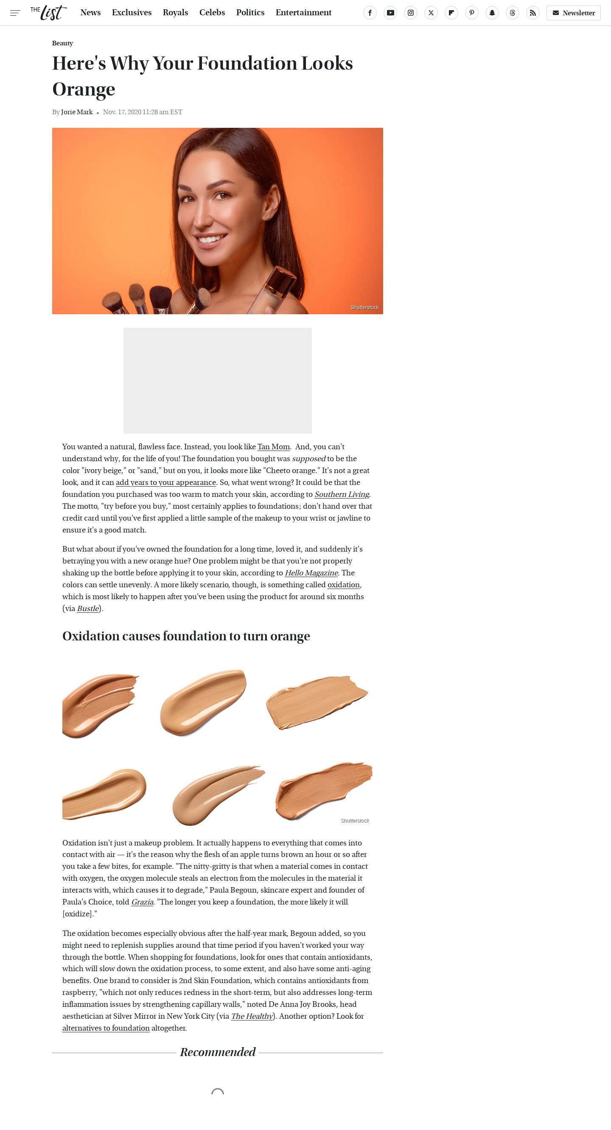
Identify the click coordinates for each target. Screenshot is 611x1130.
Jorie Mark (76, 112)
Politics (250, 13)
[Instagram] (411, 13)
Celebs (212, 13)
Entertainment (304, 13)
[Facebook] (370, 13)
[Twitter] (431, 13)
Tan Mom (274, 446)
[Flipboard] (451, 13)
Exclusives (132, 13)
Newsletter (573, 13)
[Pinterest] (472, 13)
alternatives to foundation (106, 1028)
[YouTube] (390, 13)
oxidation (344, 584)
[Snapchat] (492, 13)
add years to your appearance (166, 482)
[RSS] (533, 13)
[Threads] (512, 13)
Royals (175, 13)
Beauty (62, 43)
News (91, 13)
